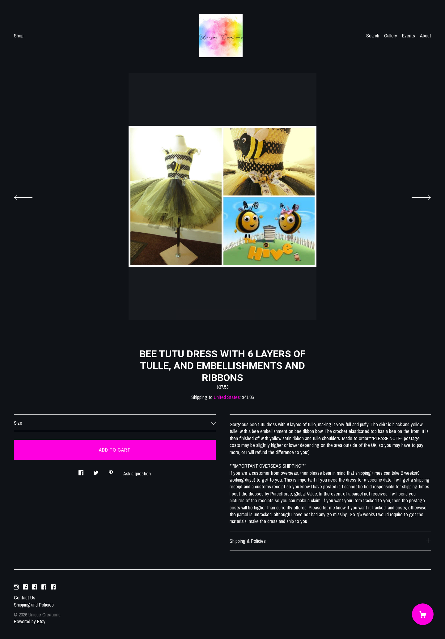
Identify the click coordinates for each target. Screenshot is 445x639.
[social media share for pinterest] (110, 471)
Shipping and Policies (34, 604)
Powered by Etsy (29, 621)
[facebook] (25, 587)
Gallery (390, 35)
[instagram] (16, 587)
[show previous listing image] (29, 195)
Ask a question (137, 473)
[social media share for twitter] (96, 471)
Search (372, 35)
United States (227, 397)
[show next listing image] (415, 195)
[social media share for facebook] (80, 471)
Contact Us (24, 597)
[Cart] (423, 614)
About (425, 35)
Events (408, 35)
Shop (18, 35)
